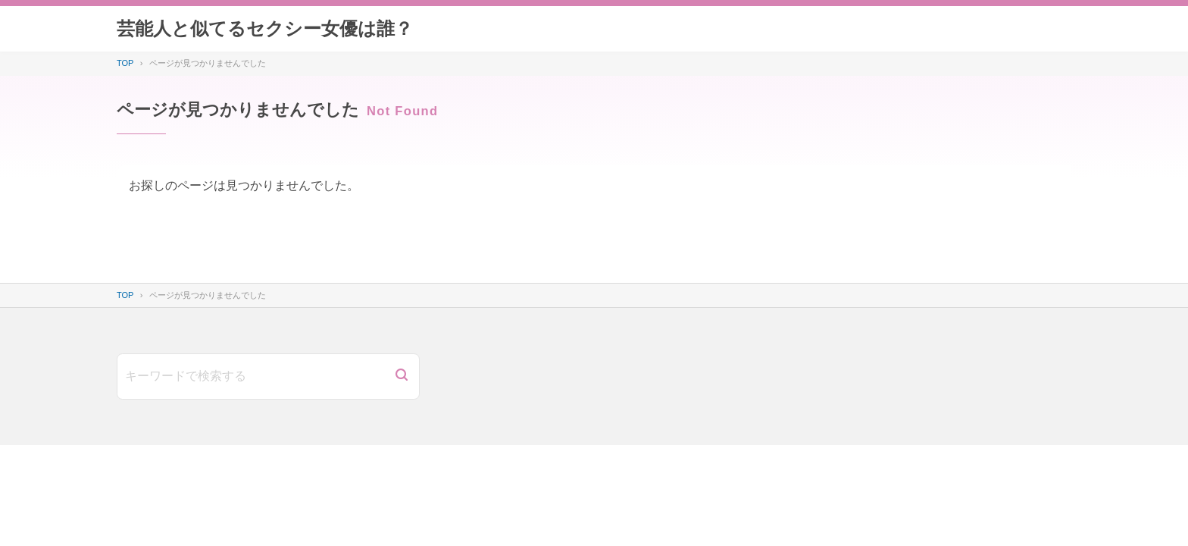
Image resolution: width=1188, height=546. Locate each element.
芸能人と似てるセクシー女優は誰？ (265, 28)
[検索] (401, 376)
